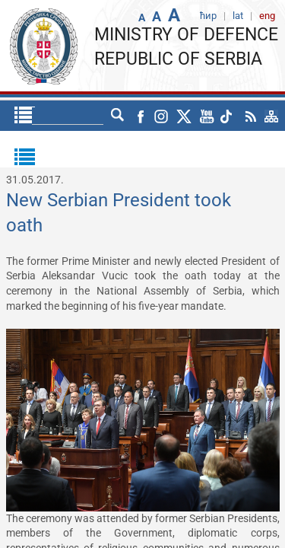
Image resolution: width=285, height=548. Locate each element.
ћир (89, 116)
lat (118, 116)
